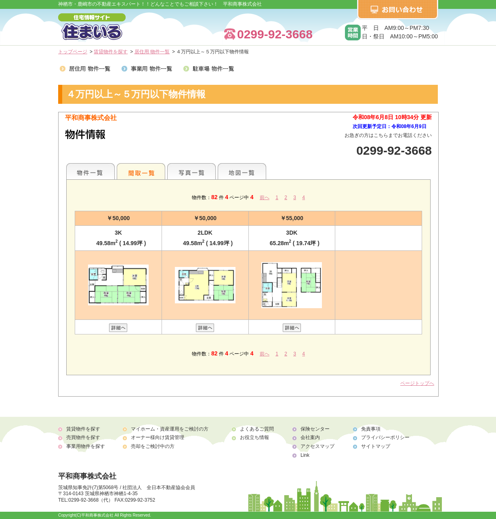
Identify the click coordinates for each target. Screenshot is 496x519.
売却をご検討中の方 (152, 446)
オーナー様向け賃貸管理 (157, 437)
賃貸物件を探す (111, 52)
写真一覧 (191, 171)
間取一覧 (141, 171)
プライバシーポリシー (385, 437)
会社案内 (310, 437)
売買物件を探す (83, 437)
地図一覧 (242, 171)
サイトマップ (375, 446)
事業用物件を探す (85, 446)
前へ (264, 197)
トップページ (72, 52)
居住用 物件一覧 (152, 52)
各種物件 (90, 171)
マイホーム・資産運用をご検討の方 (169, 429)
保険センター (315, 429)
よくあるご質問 (257, 429)
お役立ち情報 (254, 437)
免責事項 (370, 429)
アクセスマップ (317, 446)
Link (305, 455)
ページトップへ (417, 383)
